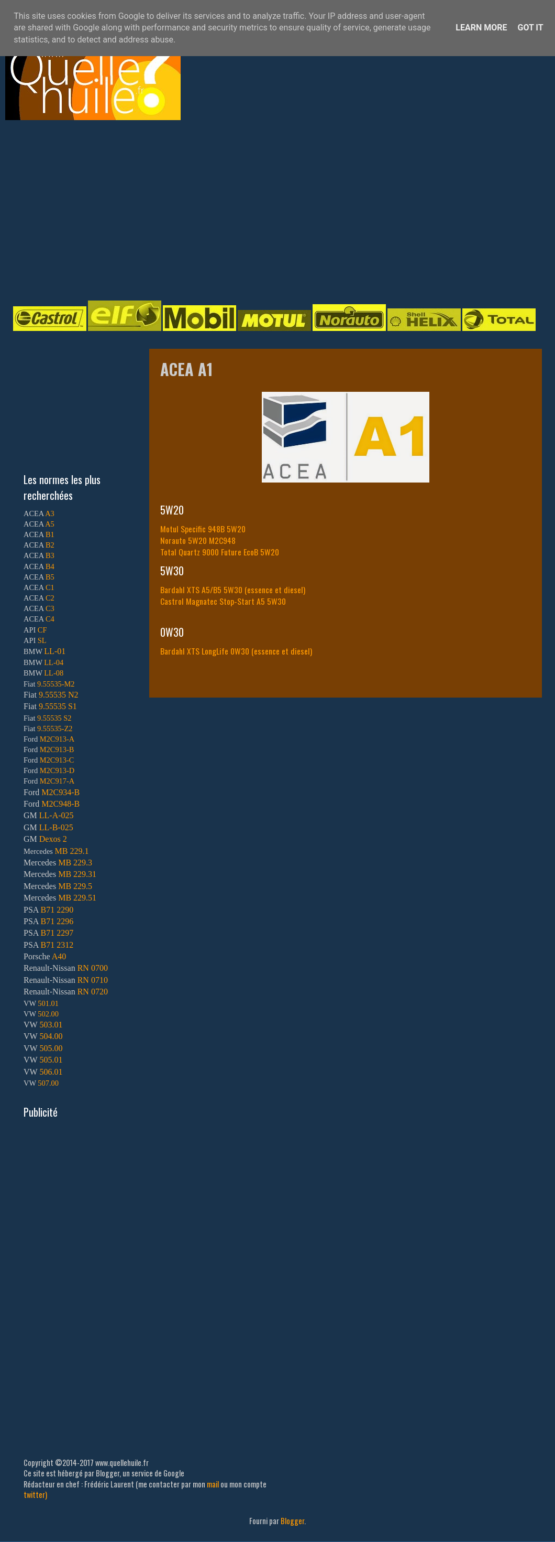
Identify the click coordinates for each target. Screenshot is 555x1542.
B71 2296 (56, 921)
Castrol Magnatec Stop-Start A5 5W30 (223, 601)
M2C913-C (57, 760)
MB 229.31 (77, 874)
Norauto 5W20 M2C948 (198, 540)
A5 (49, 524)
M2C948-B (60, 803)
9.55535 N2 (59, 694)
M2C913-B (57, 749)
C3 (50, 608)
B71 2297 (56, 932)
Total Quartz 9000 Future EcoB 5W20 (219, 551)
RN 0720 (92, 991)
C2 (50, 598)
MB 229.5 (75, 886)
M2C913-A (57, 739)
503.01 (50, 1024)
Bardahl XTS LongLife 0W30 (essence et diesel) (236, 651)
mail (213, 1484)
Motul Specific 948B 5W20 (203, 528)
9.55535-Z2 (55, 728)
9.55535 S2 (54, 718)
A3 (49, 513)
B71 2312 (56, 944)
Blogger (292, 1520)
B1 (50, 534)
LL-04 (53, 662)
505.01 (50, 1059)
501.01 (48, 1003)
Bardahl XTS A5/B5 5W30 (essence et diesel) (232, 589)
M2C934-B (60, 792)
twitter (34, 1494)
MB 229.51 (77, 897)
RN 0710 (92, 980)
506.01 (50, 1071)
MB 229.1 (72, 851)
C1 (50, 587)
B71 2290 (56, 909)
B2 (50, 545)
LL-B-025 (56, 827)
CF (42, 630)
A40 (59, 956)
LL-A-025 (56, 815)
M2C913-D (57, 770)
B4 (50, 566)
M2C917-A (57, 781)
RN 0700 (92, 967)
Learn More (481, 28)
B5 (50, 577)
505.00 (50, 1048)
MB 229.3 (75, 862)
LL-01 (54, 651)
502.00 (48, 1014)
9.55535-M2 (56, 684)
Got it (530, 28)
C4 (50, 619)
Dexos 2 (53, 838)
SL (42, 640)
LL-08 (53, 673)
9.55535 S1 (58, 706)
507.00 (48, 1083)
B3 (50, 555)
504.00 (50, 1036)
